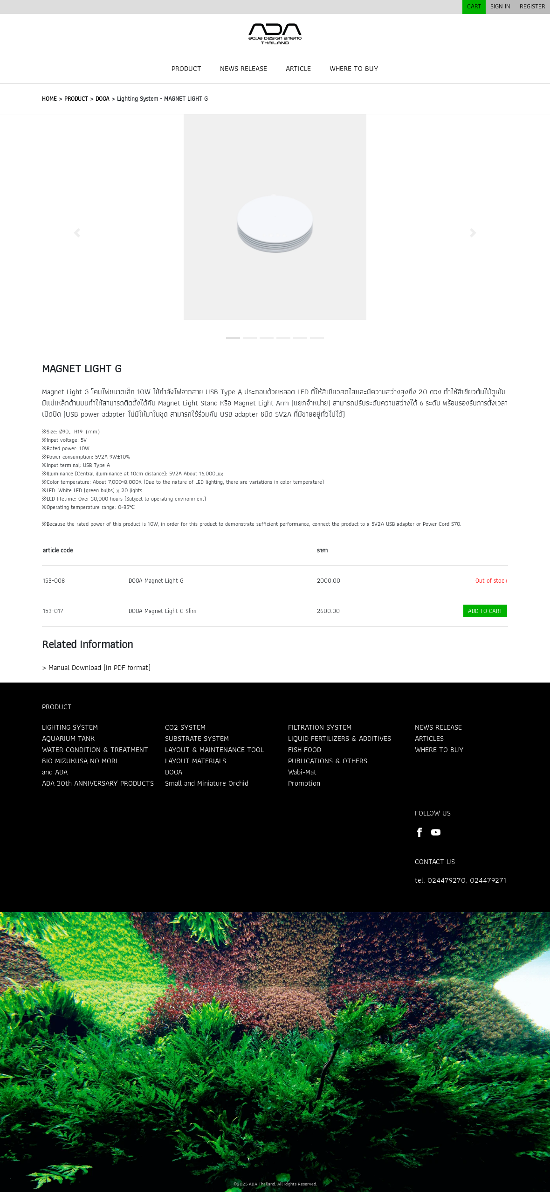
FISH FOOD (304, 749)
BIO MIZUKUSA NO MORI (79, 761)
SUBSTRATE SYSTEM (197, 738)
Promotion (304, 783)
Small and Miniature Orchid (206, 783)
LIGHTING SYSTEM (70, 727)
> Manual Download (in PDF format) (96, 667)
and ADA (55, 772)
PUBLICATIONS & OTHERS (327, 761)
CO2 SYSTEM (185, 727)
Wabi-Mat (302, 772)
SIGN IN (500, 6)
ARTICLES (429, 738)
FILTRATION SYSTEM (319, 727)
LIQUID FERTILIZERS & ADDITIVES (339, 738)
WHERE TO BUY (354, 68)
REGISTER (532, 6)
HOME (49, 99)
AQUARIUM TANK (68, 738)
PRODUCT (186, 68)
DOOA (103, 99)
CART (474, 6)
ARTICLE (298, 68)
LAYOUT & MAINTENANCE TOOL (214, 749)
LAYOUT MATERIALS (195, 761)
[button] (77, 232)
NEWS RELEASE (243, 68)
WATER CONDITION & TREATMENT (95, 749)
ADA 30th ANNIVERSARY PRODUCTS (98, 783)
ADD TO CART (485, 611)
